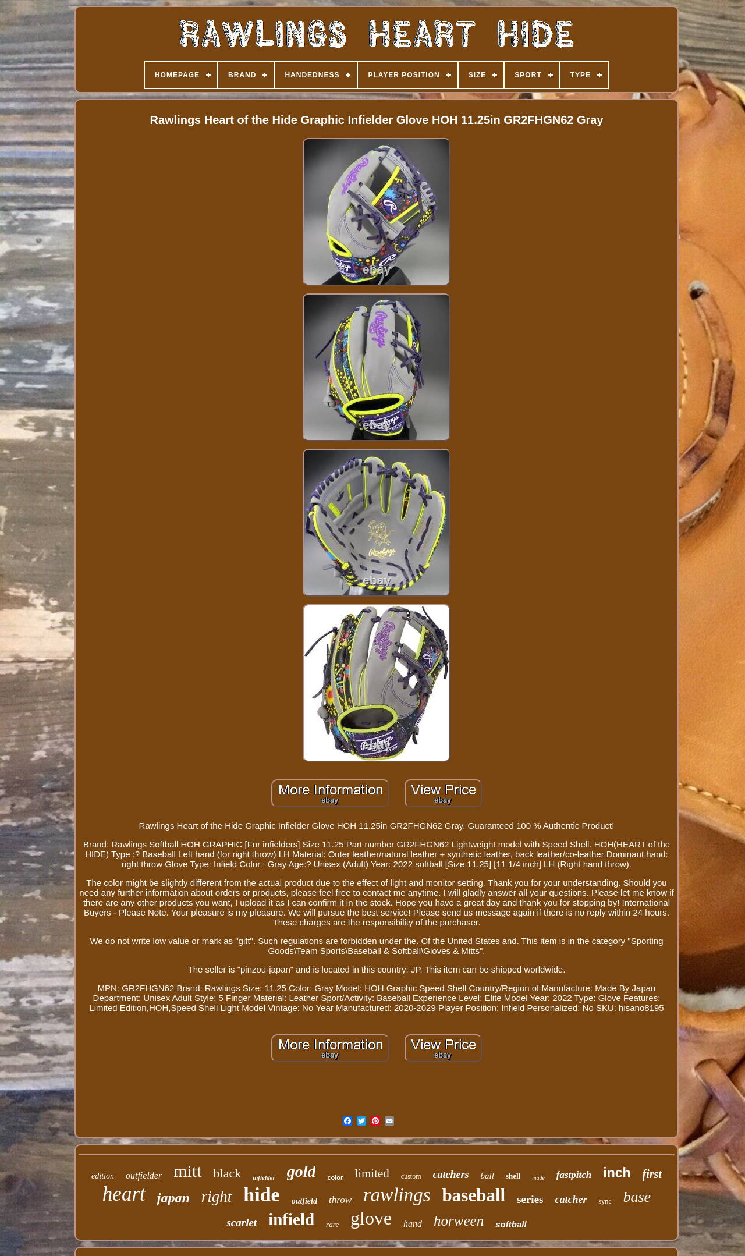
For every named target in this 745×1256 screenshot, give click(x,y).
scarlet (241, 1222)
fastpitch (573, 1174)
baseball (474, 1195)
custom (411, 1176)
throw (340, 1199)
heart (124, 1194)
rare (332, 1224)
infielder (264, 1177)
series (530, 1199)
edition (102, 1176)
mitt (187, 1170)
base (637, 1196)
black (228, 1173)
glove (371, 1218)
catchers (451, 1174)
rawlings (397, 1194)
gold (301, 1171)
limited (371, 1173)
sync (604, 1201)
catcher (571, 1199)
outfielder (144, 1175)
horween (459, 1221)
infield (291, 1219)
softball (510, 1224)
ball (487, 1175)
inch (616, 1172)
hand (412, 1224)
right (216, 1196)
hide (261, 1194)
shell (513, 1176)
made (538, 1178)
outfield (304, 1201)
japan (173, 1197)
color (335, 1177)
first (652, 1174)
